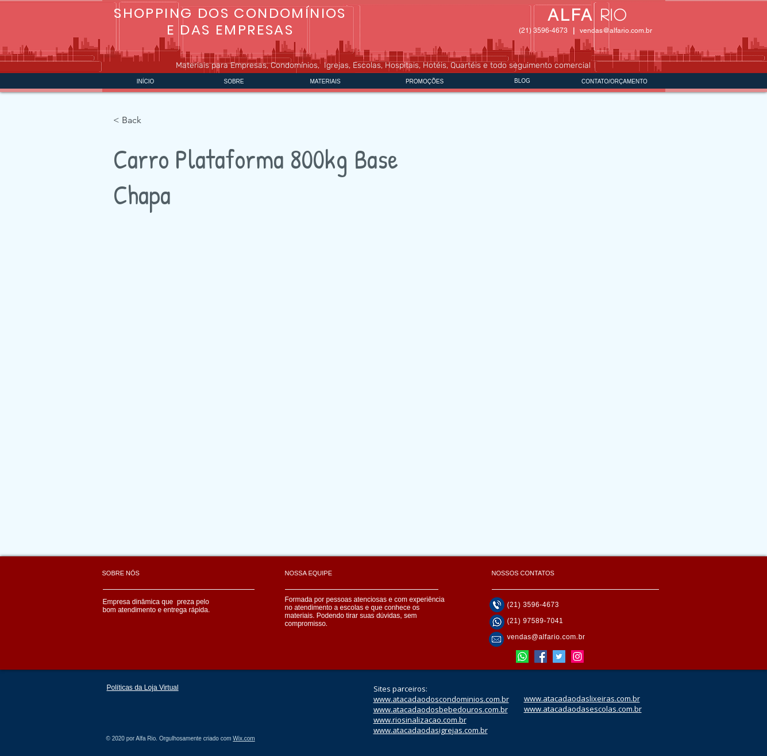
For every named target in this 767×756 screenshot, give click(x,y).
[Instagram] (577, 656)
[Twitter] (559, 656)
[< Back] (136, 120)
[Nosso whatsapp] (522, 656)
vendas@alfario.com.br (616, 30)
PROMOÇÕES (425, 81)
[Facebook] (540, 656)
